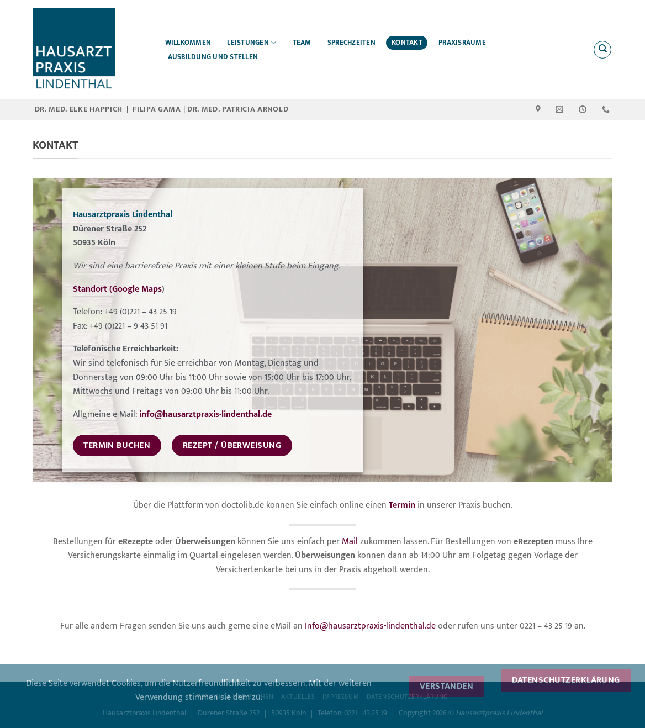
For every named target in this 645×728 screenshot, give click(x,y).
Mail (350, 541)
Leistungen (251, 43)
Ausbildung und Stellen (213, 57)
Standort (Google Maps (117, 289)
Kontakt (407, 43)
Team (302, 43)
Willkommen (188, 43)
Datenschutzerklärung (566, 680)
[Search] (602, 50)
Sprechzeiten (351, 43)
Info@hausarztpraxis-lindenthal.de (370, 626)
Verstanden (447, 686)
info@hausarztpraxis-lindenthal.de (205, 414)
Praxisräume (462, 43)
